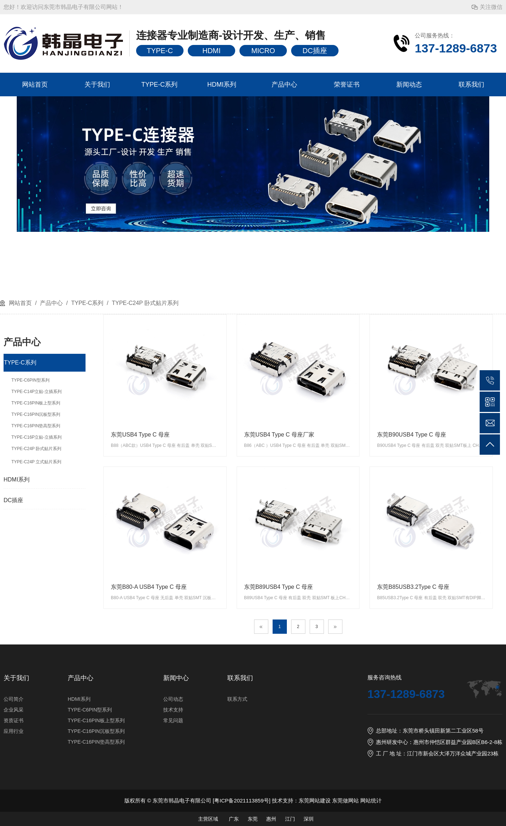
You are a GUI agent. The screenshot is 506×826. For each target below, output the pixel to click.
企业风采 (14, 710)
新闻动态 (409, 84)
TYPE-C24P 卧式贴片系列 (144, 303)
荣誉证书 (347, 84)
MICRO (263, 51)
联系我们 (471, 84)
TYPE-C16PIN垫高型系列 (96, 742)
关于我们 (97, 84)
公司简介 (14, 699)
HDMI (211, 51)
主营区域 (208, 819)
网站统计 (371, 800)
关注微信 (491, 7)
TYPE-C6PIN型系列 (90, 710)
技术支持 (173, 710)
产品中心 (284, 84)
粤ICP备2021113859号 (241, 800)
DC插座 (315, 51)
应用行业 (14, 731)
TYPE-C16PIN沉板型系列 (96, 731)
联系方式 (237, 699)
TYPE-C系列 (159, 84)
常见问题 (173, 720)
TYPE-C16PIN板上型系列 (96, 720)
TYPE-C (160, 51)
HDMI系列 (222, 84)
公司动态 (173, 699)
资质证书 (14, 720)
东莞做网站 (345, 800)
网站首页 (35, 84)
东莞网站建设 (315, 800)
